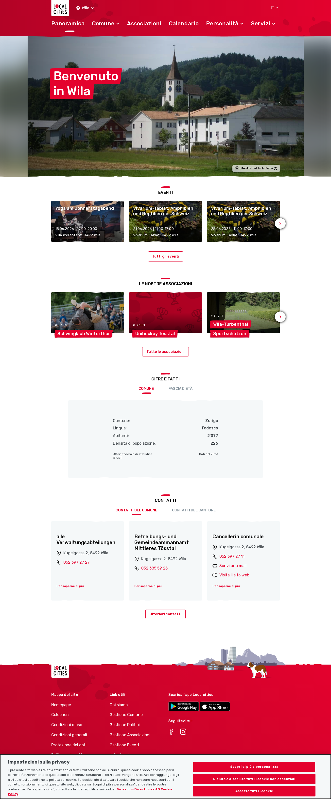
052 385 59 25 (154, 568)
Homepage (61, 704)
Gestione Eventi (124, 745)
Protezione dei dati (69, 745)
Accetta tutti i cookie (254, 791)
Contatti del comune (136, 510)
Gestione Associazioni (130, 735)
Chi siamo (119, 704)
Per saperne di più (70, 586)
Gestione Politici (125, 724)
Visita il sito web (234, 575)
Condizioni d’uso (66, 724)
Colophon (60, 714)
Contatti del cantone (194, 510)
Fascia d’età (180, 388)
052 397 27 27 (76, 562)
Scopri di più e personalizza (254, 767)
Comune (146, 388)
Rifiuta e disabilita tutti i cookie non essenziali (254, 779)
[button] (85, 8)
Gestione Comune (126, 714)
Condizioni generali (69, 735)
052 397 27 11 (231, 556)
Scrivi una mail (232, 565)
